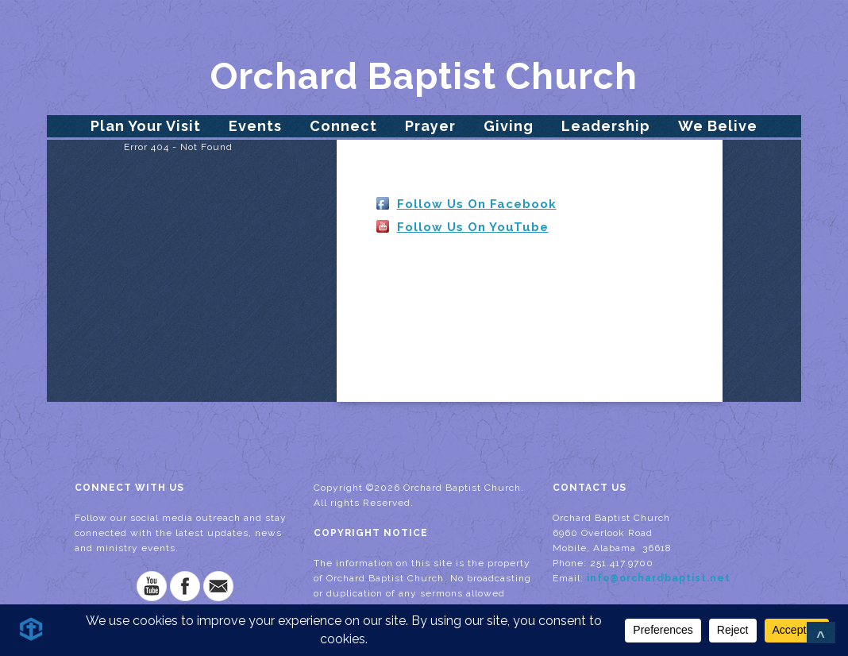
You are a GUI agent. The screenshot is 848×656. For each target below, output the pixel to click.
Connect (343, 126)
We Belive (717, 126)
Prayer (430, 126)
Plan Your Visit (146, 126)
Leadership (605, 126)
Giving (509, 126)
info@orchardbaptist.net (658, 578)
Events (255, 126)
